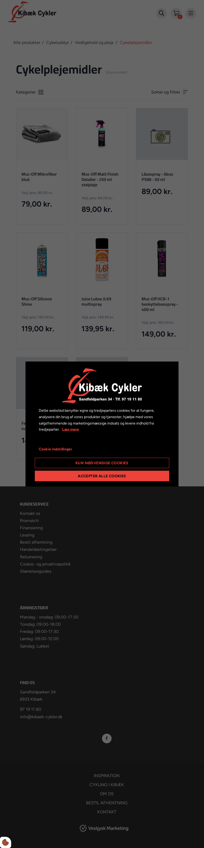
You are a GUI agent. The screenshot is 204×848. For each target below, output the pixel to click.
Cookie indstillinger (55, 449)
